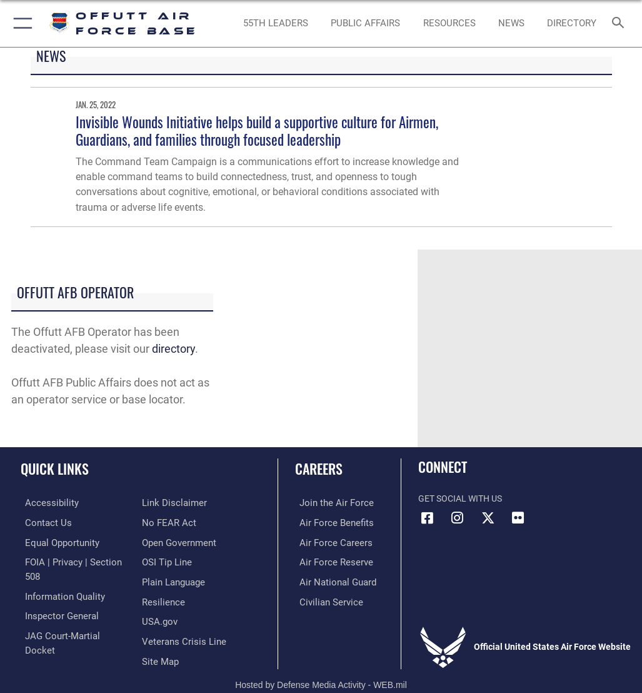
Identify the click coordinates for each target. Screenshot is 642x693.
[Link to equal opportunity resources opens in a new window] (56, 540)
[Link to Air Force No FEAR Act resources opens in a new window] (166, 502)
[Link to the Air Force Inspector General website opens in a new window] (55, 599)
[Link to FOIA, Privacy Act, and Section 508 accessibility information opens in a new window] (73, 560)
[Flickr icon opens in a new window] (517, 517)
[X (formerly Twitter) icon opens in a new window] (487, 517)
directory (173, 348)
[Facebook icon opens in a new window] (427, 517)
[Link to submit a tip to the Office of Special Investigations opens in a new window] (165, 540)
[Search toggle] (620, 23)
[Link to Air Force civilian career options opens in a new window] (323, 599)
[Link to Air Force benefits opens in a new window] (329, 522)
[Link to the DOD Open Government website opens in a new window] (177, 522)
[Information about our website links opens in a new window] (50, 637)
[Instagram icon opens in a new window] (457, 517)
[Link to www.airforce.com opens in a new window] (329, 502)
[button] (20, 23)
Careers (319, 468)
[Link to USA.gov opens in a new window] (158, 599)
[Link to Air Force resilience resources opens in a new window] (161, 579)
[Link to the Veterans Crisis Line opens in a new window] (180, 617)
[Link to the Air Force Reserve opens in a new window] (328, 560)
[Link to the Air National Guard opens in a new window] (331, 579)
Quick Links (55, 468)
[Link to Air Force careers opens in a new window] (328, 540)
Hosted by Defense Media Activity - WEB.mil (321, 665)
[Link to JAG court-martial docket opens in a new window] (70, 617)
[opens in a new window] (571, 23)
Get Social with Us (460, 498)
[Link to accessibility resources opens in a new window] (44, 502)
